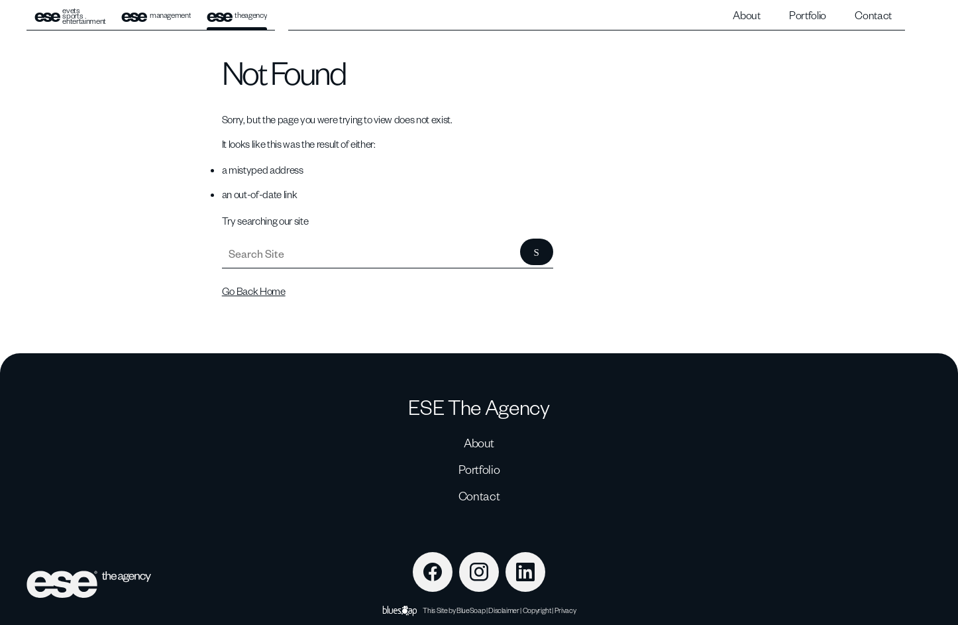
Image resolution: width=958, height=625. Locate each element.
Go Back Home (254, 291)
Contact (873, 15)
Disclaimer (503, 610)
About (746, 15)
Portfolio (807, 15)
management (156, 15)
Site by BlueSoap (461, 610)
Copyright (537, 610)
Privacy (565, 610)
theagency (237, 15)
